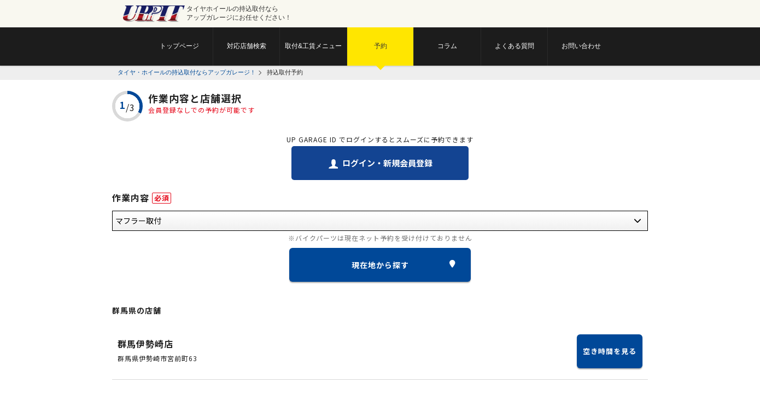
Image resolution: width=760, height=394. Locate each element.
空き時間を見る (609, 351)
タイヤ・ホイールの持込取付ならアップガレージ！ (187, 72)
